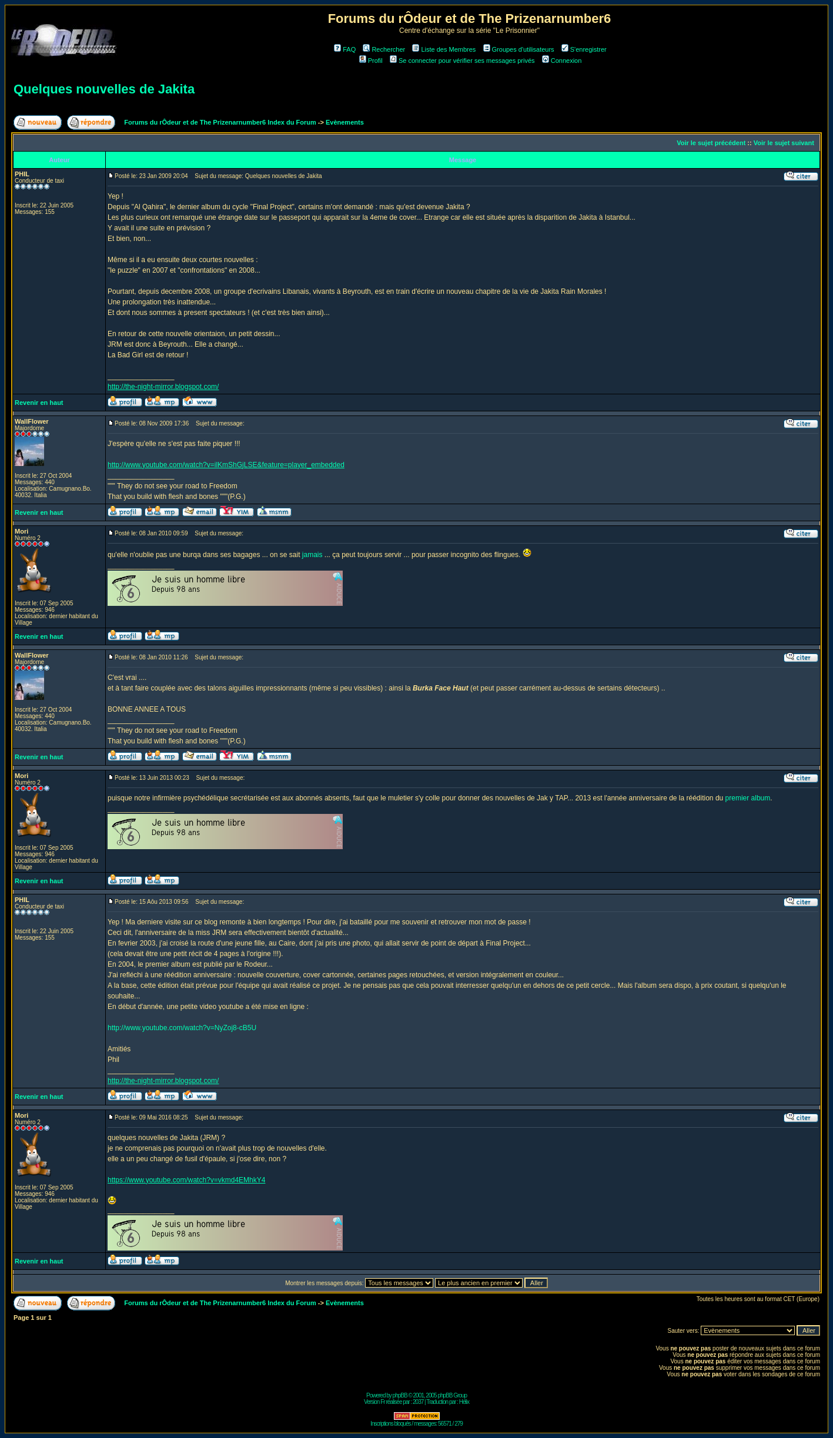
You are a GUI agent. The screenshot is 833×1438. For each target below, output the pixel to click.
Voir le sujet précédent (711, 142)
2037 (418, 1402)
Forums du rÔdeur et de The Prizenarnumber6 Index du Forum (220, 122)
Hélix (464, 1402)
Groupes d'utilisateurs (518, 49)
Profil (371, 60)
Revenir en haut (39, 402)
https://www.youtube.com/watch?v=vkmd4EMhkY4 (186, 1180)
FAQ (345, 49)
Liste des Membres (444, 49)
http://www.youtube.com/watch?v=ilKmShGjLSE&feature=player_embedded (226, 465)
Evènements (345, 122)
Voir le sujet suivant (784, 142)
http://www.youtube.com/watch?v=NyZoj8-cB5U (182, 1028)
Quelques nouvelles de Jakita (104, 89)
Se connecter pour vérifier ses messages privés (462, 60)
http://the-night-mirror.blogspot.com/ (163, 387)
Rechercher (384, 49)
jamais (312, 555)
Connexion (562, 60)
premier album (748, 798)
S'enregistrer (584, 49)
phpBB (400, 1395)
